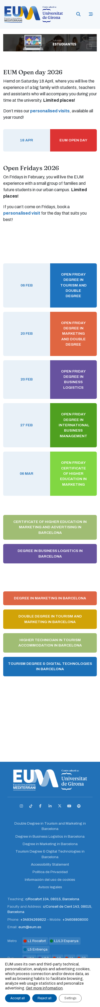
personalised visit (21, 213)
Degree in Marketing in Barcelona (50, 598)
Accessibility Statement (50, 864)
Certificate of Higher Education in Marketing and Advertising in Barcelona (50, 527)
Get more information (44, 988)
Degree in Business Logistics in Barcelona (50, 553)
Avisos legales (50, 887)
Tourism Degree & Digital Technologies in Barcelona (50, 666)
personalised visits (50, 111)
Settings (70, 998)
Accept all (17, 998)
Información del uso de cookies (50, 880)
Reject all (44, 998)
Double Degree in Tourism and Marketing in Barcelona (50, 619)
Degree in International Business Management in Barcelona (50, 577)
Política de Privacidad (50, 872)
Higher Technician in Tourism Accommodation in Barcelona (50, 642)
